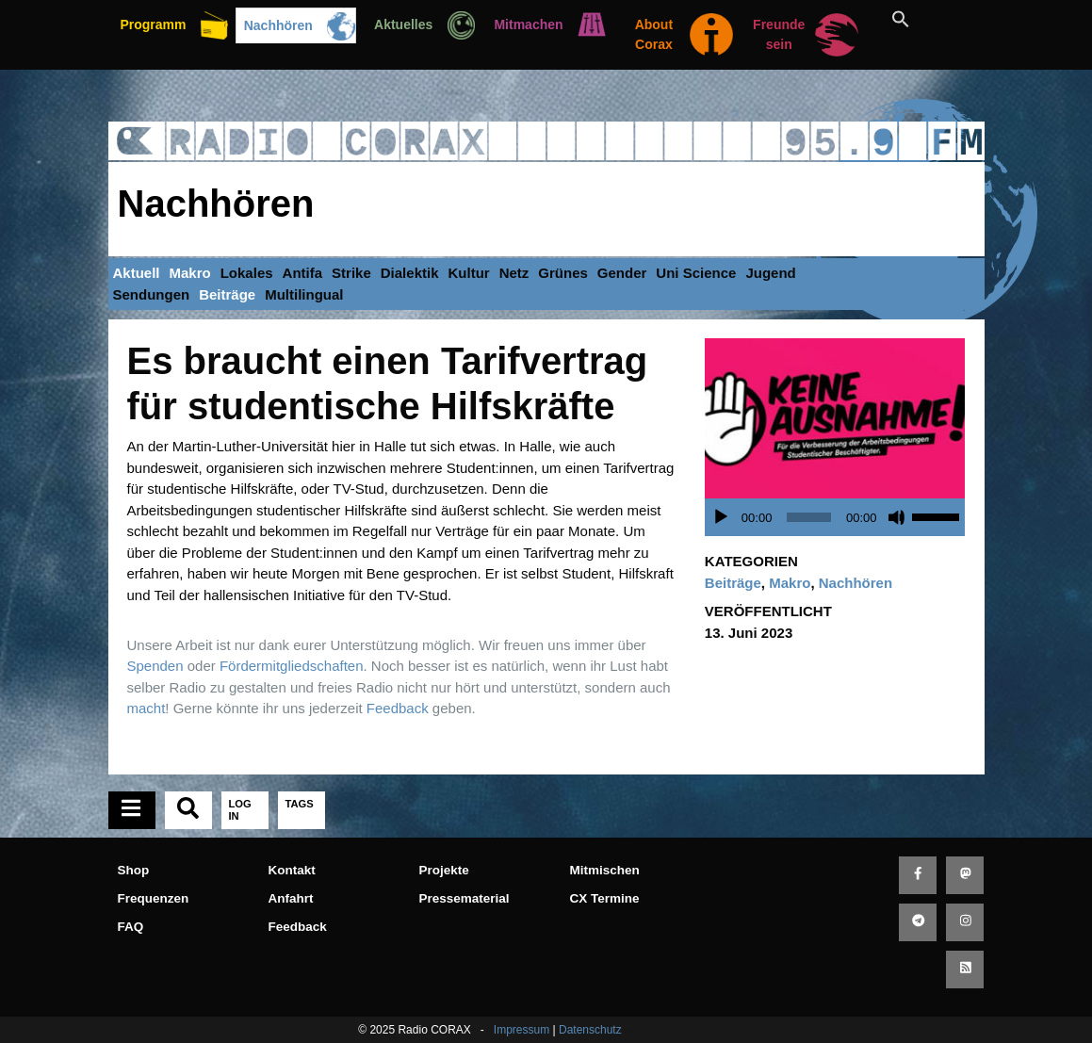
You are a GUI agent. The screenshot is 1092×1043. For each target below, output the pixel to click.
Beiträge (227, 294)
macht (146, 708)
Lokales (246, 273)
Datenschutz (590, 1029)
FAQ (131, 927)
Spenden (155, 666)
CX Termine (605, 898)
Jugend (770, 273)
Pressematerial (464, 898)
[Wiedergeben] (720, 517)
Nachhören (278, 25)
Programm (153, 24)
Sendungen (151, 294)
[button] (922, 18)
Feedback (398, 708)
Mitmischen (605, 870)
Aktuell (136, 273)
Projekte (444, 870)
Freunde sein (779, 34)
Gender (622, 273)
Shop (134, 870)
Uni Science (696, 273)
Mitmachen (528, 24)
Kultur (468, 273)
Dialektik (410, 273)
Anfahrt (291, 898)
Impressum (521, 1029)
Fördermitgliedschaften (292, 666)
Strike (351, 273)
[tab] (131, 810)
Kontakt (292, 870)
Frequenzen (153, 898)
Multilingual (304, 294)
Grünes (563, 273)
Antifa (303, 273)
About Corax (654, 34)
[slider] (809, 517)
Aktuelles (403, 24)
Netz (514, 273)
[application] (840, 517)
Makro (190, 273)
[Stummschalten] (897, 517)
